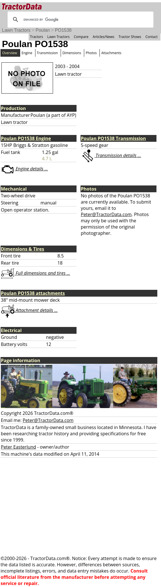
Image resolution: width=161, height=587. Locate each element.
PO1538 (63, 30)
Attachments (111, 52)
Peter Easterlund (18, 447)
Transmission (47, 52)
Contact (151, 36)
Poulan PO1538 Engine (26, 138)
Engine (27, 52)
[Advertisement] (80, 506)
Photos (91, 52)
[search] (80, 19)
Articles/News (103, 36)
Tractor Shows (129, 36)
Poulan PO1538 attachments (33, 293)
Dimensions (71, 52)
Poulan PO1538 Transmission (113, 138)
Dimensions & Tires (22, 249)
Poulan (43, 30)
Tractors (36, 36)
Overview (9, 52)
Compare (81, 36)
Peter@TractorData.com (106, 214)
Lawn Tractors (16, 30)
